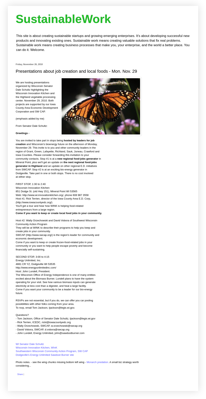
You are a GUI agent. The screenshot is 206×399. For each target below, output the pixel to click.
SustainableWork (63, 19)
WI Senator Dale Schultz (30, 344)
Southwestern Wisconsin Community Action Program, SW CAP (52, 351)
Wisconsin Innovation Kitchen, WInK (36, 347)
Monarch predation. (98, 362)
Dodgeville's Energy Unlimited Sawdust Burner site (45, 354)
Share (20, 374)
